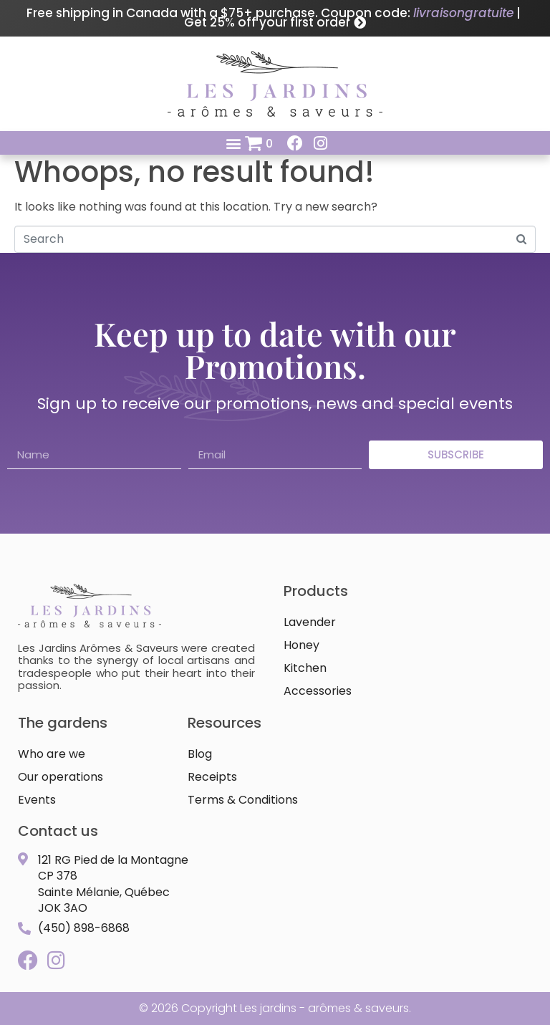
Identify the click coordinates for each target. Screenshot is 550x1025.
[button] (233, 143)
